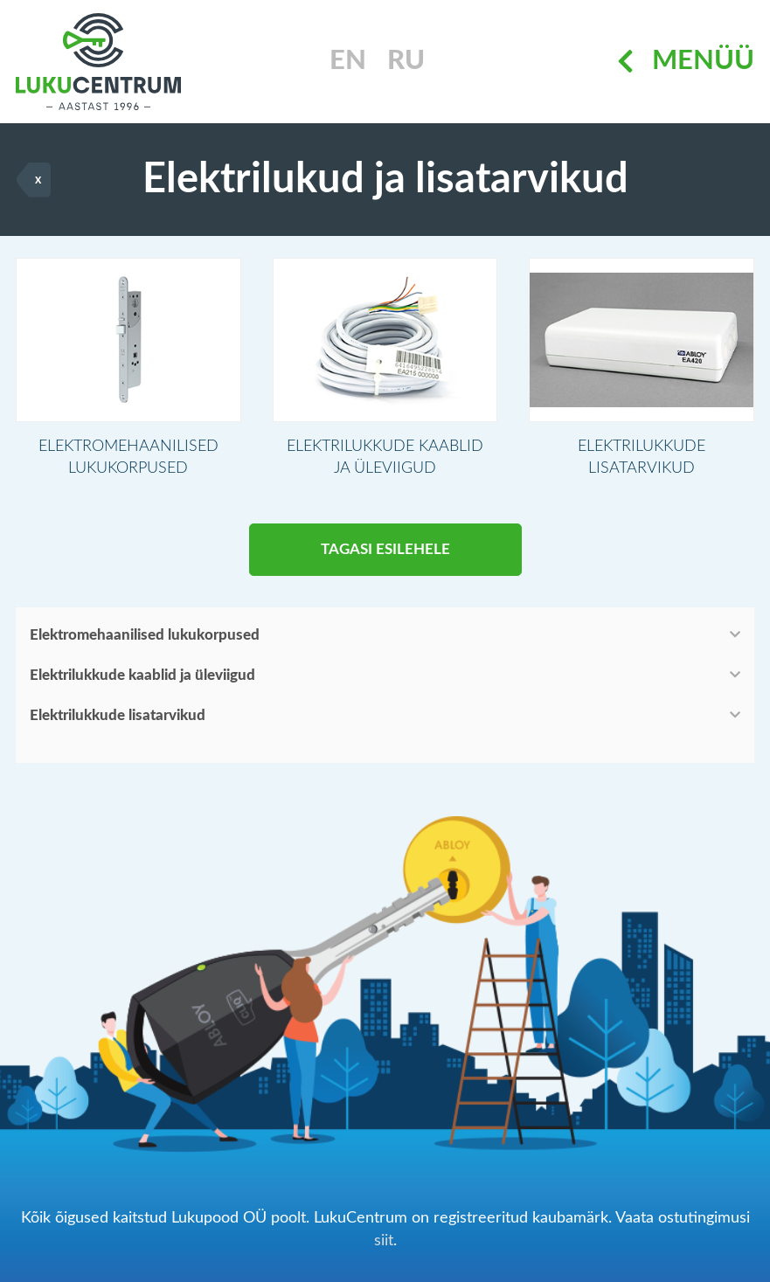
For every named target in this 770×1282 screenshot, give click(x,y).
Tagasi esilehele (385, 549)
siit (383, 1240)
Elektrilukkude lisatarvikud (117, 715)
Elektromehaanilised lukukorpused (145, 634)
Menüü (685, 61)
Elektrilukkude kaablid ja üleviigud (142, 675)
